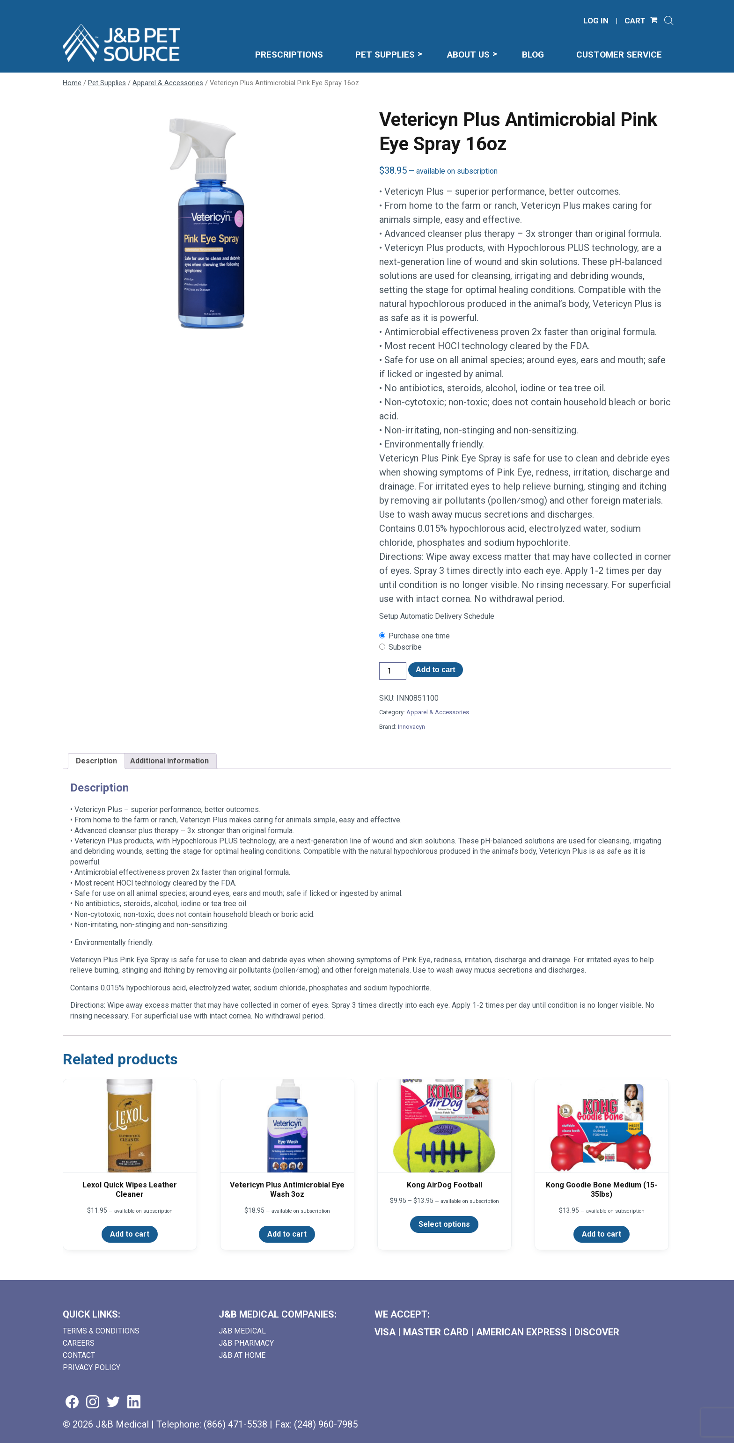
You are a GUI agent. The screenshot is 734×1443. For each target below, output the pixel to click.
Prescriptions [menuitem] (289, 54)
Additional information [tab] (169, 760)
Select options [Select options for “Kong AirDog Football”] (444, 1224)
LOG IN (596, 21)
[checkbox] (525, 636)
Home (72, 83)
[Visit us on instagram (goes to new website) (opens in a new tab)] (92, 1402)
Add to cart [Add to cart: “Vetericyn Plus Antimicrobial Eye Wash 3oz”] (287, 1234)
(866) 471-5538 (235, 1424)
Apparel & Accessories (167, 83)
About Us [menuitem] (468, 54)
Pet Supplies (107, 83)
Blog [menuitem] (533, 54)
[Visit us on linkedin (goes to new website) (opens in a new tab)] (134, 1402)
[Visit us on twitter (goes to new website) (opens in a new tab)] (113, 1402)
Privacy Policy (91, 1367)
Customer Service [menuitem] (619, 54)
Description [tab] (96, 760)
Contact (79, 1355)
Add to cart (435, 670)
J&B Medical (242, 1330)
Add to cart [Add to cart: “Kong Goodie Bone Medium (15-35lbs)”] (601, 1234)
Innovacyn (411, 727)
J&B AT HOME (242, 1355)
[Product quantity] (392, 671)
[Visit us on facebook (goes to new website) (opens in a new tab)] (72, 1402)
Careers (79, 1343)
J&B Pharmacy (246, 1343)
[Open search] (669, 20)
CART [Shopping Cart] (635, 21)
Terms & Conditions (101, 1330)
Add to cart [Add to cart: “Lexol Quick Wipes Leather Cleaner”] (129, 1234)
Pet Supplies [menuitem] (385, 54)
